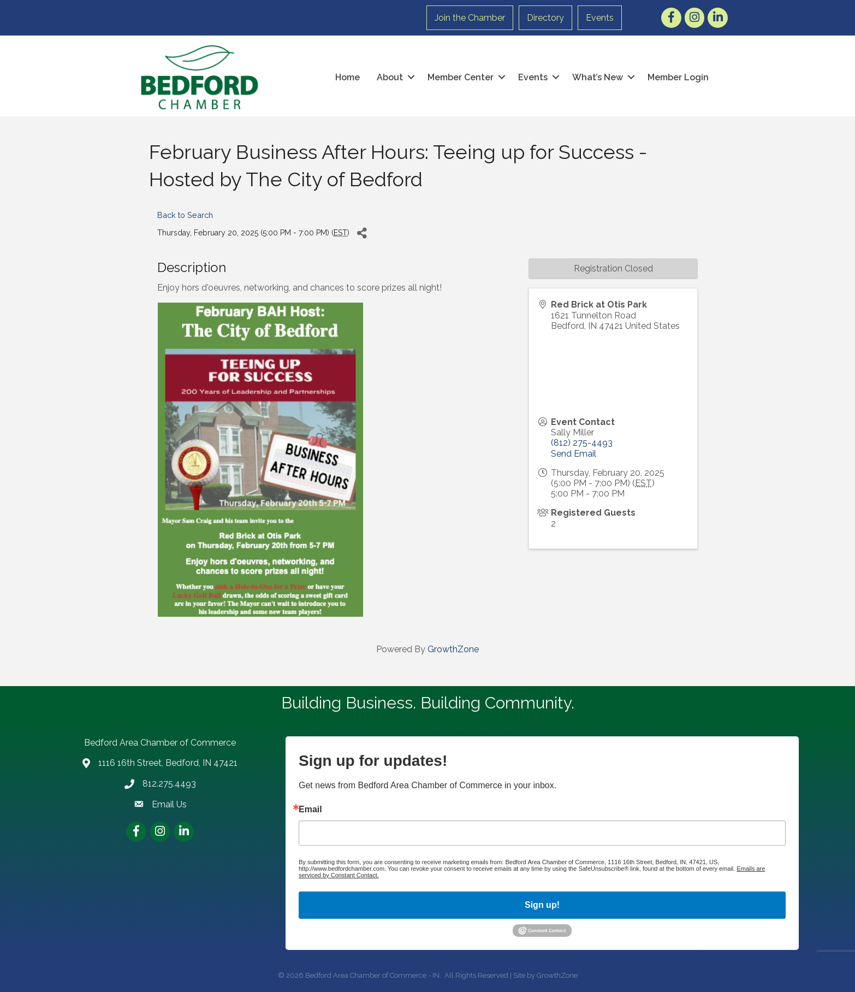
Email (310, 809)
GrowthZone (453, 649)
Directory (545, 18)
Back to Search (185, 215)
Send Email (573, 453)
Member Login (678, 77)
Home (347, 77)
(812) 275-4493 (582, 443)
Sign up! (542, 905)
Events (600, 18)
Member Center (461, 77)
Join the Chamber (470, 18)
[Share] (361, 233)
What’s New (597, 77)
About (390, 77)
